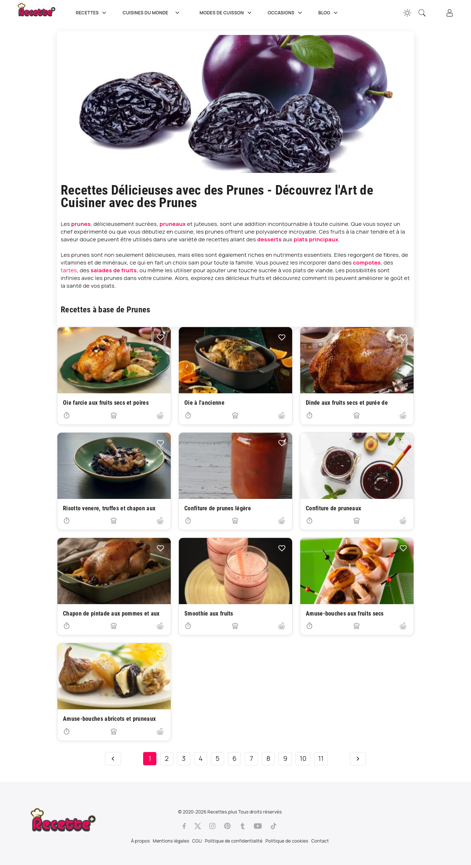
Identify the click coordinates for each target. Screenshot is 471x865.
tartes (69, 270)
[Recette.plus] (41, 13)
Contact (320, 841)
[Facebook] (184, 826)
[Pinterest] (227, 826)
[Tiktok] (273, 826)
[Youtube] (258, 826)
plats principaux (316, 239)
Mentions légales (171, 841)
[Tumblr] (242, 826)
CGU (197, 841)
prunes (81, 224)
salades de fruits (114, 270)
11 (321, 758)
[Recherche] (422, 12)
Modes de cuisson (226, 13)
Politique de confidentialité (234, 841)
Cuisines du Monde (154, 13)
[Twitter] (197, 826)
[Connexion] (449, 12)
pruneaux (172, 224)
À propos (140, 841)
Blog (328, 13)
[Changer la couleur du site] (407, 12)
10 (303, 758)
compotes (366, 262)
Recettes (92, 13)
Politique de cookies (287, 841)
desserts (269, 239)
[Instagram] (212, 826)
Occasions (286, 13)
